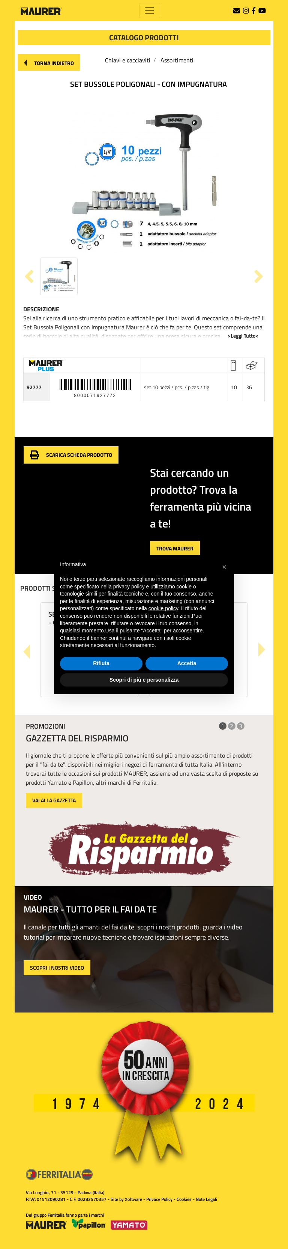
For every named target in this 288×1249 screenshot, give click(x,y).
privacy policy (129, 587)
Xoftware (133, 1199)
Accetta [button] (186, 663)
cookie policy (163, 608)
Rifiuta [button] (101, 663)
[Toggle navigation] (149, 10)
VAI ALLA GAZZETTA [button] (54, 800)
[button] (49, 62)
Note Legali (206, 1199)
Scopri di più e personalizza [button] (144, 680)
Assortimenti (177, 60)
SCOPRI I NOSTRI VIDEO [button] (57, 968)
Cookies (184, 1199)
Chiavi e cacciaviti (127, 60)
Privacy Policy (159, 1199)
